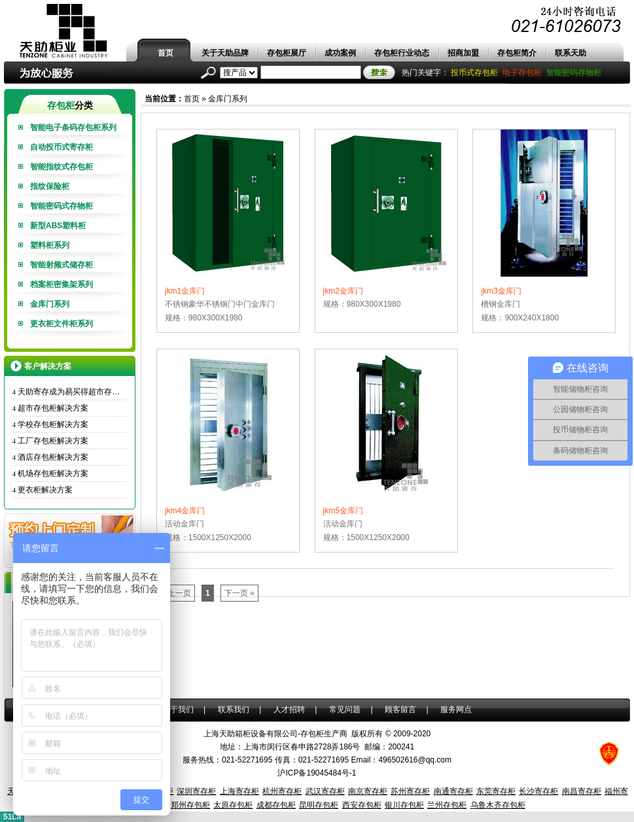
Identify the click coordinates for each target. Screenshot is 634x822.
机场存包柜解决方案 (50, 473)
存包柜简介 (517, 53)
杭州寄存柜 (282, 791)
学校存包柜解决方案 (50, 424)
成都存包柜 (276, 805)
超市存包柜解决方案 (50, 408)
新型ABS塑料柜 (58, 225)
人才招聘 (289, 709)
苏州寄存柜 (410, 791)
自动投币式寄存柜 (61, 147)
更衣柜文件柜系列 (61, 323)
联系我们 (233, 709)
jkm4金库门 (185, 510)
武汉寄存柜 (325, 791)
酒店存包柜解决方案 (50, 457)
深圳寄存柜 (196, 791)
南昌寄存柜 (581, 791)
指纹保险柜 (49, 186)
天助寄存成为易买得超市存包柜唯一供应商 (69, 391)
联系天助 (570, 53)
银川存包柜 (404, 805)
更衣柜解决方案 (42, 489)
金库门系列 (49, 304)
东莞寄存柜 (496, 791)
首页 (165, 53)
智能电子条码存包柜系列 (73, 127)
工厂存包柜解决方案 (50, 440)
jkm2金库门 (343, 291)
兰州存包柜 (447, 805)
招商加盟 (463, 53)
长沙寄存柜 (538, 791)
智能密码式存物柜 (61, 206)
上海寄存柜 (239, 791)
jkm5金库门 (343, 510)
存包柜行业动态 (401, 53)
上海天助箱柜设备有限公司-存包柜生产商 (275, 733)
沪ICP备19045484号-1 (316, 773)
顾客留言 (400, 709)
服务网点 (456, 709)
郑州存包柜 (190, 805)
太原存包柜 (233, 805)
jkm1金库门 (185, 291)
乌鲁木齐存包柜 (497, 805)
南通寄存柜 (453, 791)
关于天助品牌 (225, 53)
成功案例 (340, 53)
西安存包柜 (361, 805)
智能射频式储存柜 (61, 264)
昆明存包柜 (318, 805)
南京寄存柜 (367, 791)
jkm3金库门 (501, 291)
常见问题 (345, 709)
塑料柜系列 (49, 245)
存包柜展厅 (286, 53)
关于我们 (178, 709)
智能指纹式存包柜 (61, 166)
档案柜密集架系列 (61, 284)
